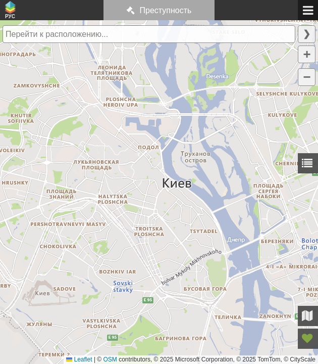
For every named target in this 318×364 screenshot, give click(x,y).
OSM (110, 359)
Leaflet (79, 359)
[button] (306, 54)
